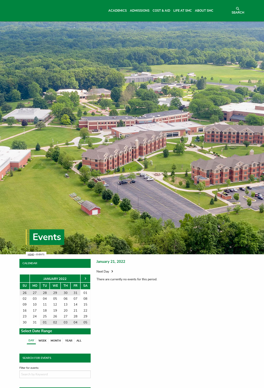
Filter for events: (29, 368)
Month (56, 340)
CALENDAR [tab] (30, 263)
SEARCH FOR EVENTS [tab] (37, 358)
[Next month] (85, 279)
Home (31, 254)
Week (42, 340)
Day (31, 340)
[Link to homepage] (56, 10)
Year (68, 340)
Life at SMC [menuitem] (182, 10)
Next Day (105, 271)
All (79, 340)
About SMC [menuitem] (204, 10)
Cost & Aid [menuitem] (161, 10)
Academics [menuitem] (117, 10)
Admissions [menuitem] (139, 10)
